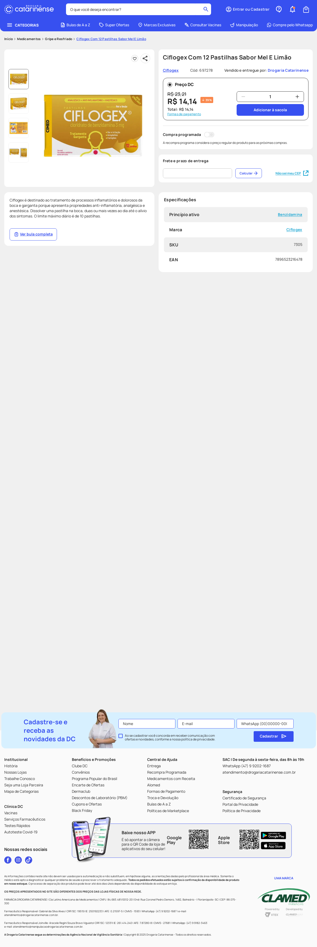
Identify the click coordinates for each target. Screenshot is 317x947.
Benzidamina (290, 183)
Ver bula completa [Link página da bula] (33, 202)
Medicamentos (29, 8)
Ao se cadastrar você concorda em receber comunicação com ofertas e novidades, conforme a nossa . (170, 737)
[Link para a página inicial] (8, 7)
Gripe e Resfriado (58, 8)
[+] (297, 65)
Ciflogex (294, 198)
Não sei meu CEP (291, 142)
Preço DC (180, 53)
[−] (243, 65)
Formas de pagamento (184, 82)
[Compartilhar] (145, 27)
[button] (93, 94)
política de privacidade (198, 739)
